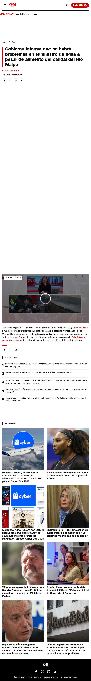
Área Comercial (19, 677)
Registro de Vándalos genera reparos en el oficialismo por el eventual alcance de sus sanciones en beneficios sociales (22, 649)
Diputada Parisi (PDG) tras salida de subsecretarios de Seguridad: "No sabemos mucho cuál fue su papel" (46, 390)
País (13, 42)
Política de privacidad (50, 677)
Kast (35, 14)
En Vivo (29, 677)
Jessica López (80, 327)
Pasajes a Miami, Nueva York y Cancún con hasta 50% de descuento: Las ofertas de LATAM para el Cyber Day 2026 (46, 365)
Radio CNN (80, 5)
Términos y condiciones (68, 677)
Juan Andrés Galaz (14, 74)
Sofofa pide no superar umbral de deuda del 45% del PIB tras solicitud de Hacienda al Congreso (68, 590)
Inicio (4, 42)
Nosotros (37, 677)
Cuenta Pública (22, 14)
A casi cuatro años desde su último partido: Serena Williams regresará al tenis (38, 372)
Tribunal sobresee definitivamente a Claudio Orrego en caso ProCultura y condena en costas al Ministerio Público (46, 399)
